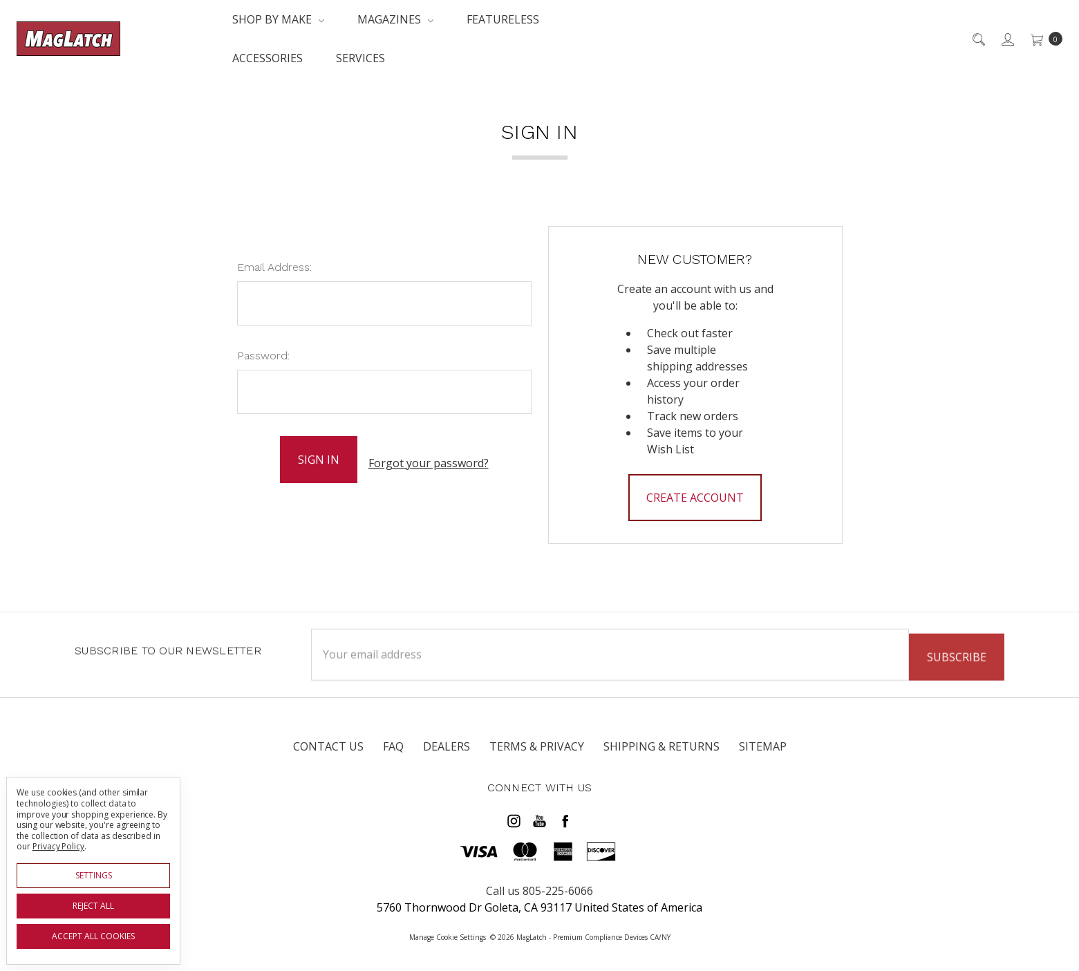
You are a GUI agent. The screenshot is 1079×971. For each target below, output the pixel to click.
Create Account (695, 497)
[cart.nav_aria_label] (1042, 38)
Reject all (93, 906)
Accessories (267, 58)
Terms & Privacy (536, 747)
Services (360, 58)
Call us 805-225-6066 (539, 886)
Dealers (446, 747)
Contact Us (328, 747)
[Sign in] (1007, 38)
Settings (93, 875)
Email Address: (274, 267)
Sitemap (763, 747)
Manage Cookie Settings (447, 932)
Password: (263, 355)
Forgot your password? (428, 459)
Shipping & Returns (661, 747)
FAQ (393, 747)
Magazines (395, 19)
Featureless (503, 19)
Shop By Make (278, 19)
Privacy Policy (58, 846)
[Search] (978, 38)
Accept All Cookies (93, 936)
